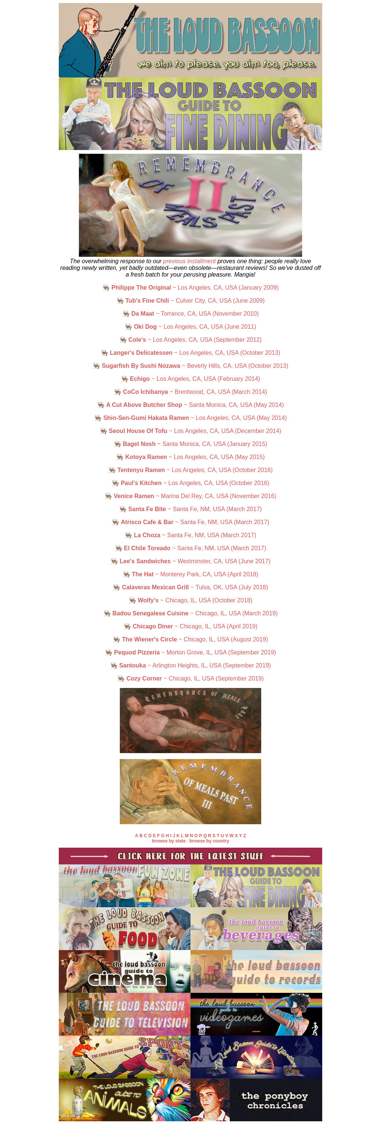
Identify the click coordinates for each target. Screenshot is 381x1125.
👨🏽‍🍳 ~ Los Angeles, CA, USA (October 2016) (190, 470)
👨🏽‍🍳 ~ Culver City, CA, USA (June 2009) (190, 300)
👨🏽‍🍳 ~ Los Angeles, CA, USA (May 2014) (190, 418)
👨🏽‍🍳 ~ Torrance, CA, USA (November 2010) (190, 313)
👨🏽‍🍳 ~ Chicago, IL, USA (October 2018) (191, 600)
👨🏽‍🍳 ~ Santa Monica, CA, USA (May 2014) (190, 405)
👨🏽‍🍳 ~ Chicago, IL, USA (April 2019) (190, 626)
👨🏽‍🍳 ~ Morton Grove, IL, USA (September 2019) (190, 652)
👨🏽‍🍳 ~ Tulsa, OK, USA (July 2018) (190, 587)
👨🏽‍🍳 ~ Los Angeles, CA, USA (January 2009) (190, 287)
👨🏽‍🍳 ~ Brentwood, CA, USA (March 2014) (190, 392)
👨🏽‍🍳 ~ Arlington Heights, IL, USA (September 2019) (190, 665)
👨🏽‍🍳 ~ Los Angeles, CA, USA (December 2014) (190, 431)
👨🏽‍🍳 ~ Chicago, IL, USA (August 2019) (190, 639)
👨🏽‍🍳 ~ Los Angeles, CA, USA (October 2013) (190, 353)
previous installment (189, 261)
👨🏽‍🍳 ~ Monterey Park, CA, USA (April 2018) (191, 574)
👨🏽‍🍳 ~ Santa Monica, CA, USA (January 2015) (191, 444)
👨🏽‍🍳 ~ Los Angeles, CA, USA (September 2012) (190, 340)
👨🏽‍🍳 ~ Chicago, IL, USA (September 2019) (190, 678)
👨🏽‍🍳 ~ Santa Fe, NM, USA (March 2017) (190, 509)
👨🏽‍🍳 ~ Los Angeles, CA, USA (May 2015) (190, 457)
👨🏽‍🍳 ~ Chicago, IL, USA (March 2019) (190, 613)
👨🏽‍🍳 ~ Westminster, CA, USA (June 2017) (190, 561)
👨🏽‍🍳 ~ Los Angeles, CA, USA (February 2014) (190, 379)
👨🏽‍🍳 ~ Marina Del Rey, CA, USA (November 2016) (190, 496)
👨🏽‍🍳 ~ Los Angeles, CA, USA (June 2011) (190, 327)
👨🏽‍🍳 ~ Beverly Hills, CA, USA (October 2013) (190, 366)
